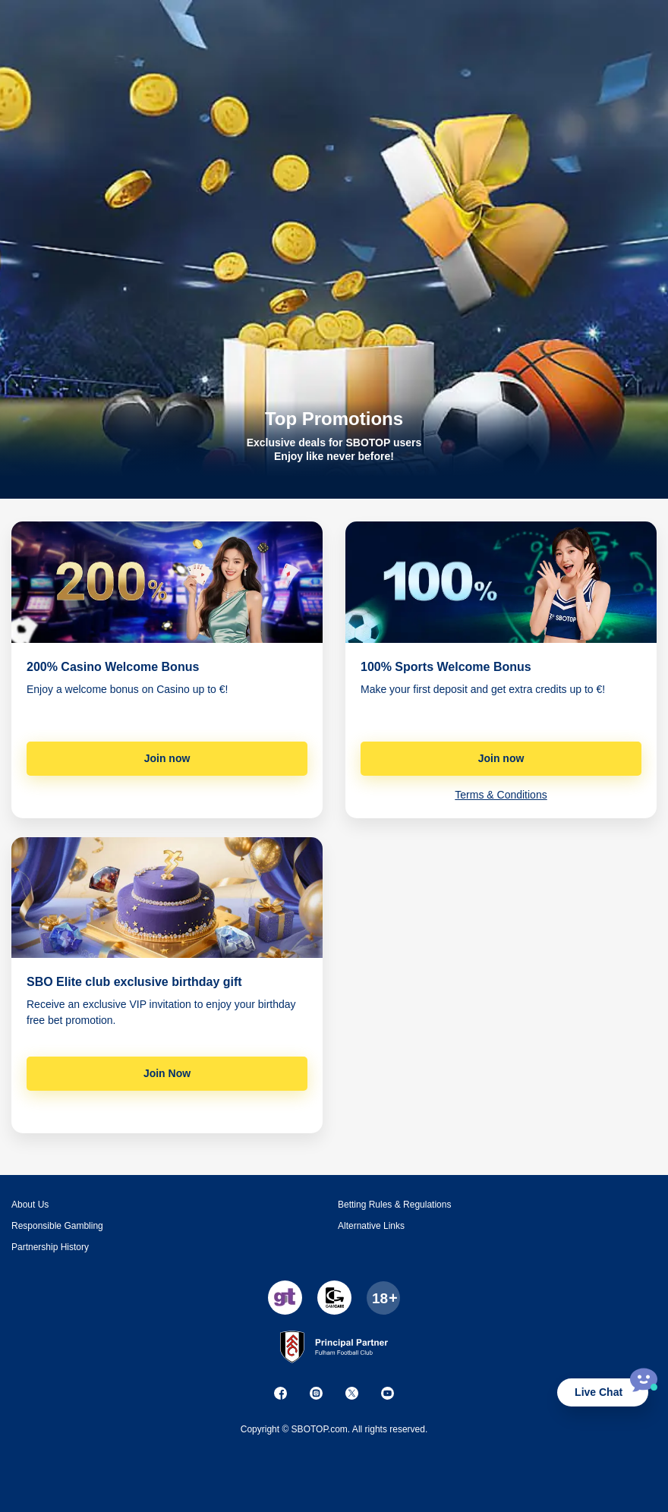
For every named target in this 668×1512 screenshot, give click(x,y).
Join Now (167, 1073)
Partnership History (50, 1247)
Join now (167, 758)
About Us (30, 1204)
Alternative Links (371, 1226)
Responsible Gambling (57, 1226)
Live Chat (598, 1392)
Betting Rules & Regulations (394, 1204)
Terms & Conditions (501, 795)
